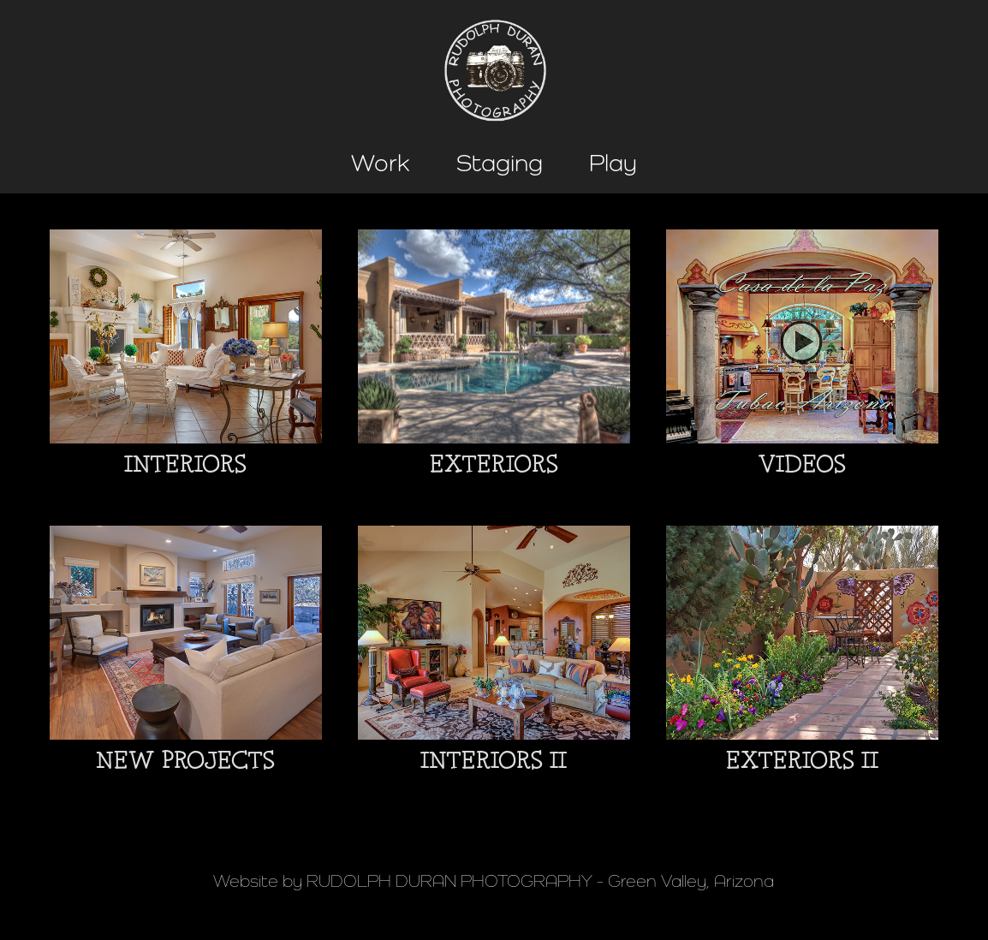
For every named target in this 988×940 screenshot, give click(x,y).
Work (380, 162)
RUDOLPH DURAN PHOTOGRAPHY (449, 881)
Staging (499, 162)
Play (613, 162)
